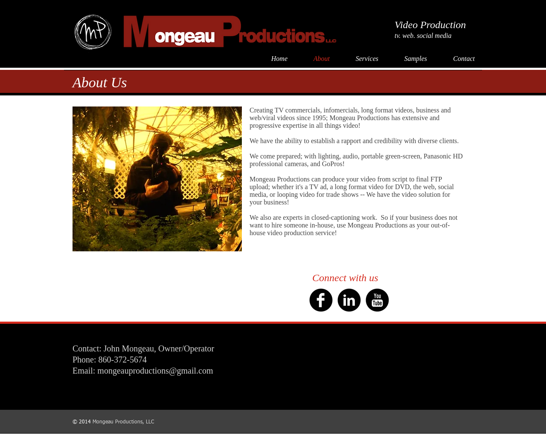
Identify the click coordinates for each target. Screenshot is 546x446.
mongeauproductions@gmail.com (155, 370)
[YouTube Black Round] (377, 300)
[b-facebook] (321, 300)
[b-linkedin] (349, 300)
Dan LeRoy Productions (455, 442)
